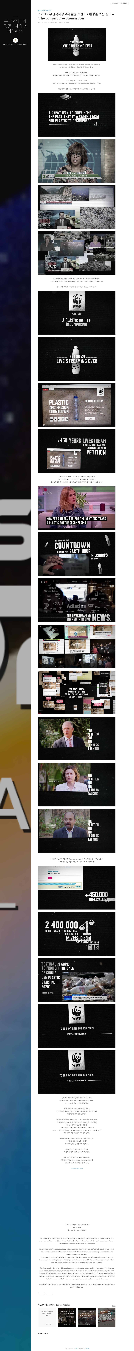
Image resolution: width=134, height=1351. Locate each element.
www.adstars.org (82, 1168)
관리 (27, 1347)
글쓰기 (4, 1347)
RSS (19, 1347)
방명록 (11, 1347)
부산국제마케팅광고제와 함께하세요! (15, 26)
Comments (49, 1333)
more (119, 1305)
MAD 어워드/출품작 (50, 10)
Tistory (93, 1348)
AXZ (82, 1348)
